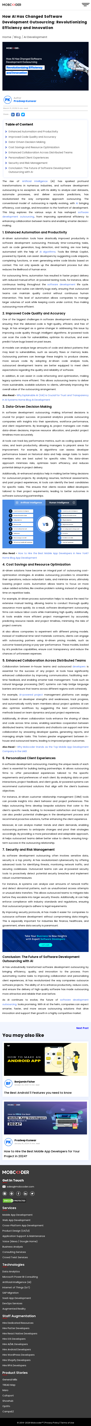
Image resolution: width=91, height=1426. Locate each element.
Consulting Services (14, 1252)
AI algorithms (48, 251)
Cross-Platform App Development (23, 1225)
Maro (5, 1390)
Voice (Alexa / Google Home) (20, 1241)
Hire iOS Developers (14, 1338)
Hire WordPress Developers (18, 1354)
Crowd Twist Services (15, 1257)
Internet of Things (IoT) (16, 1287)
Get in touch (13, 1180)
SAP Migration (10, 1292)
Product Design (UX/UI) (16, 1230)
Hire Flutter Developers (15, 1328)
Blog (17, 37)
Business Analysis (12, 1246)
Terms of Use (67, 1422)
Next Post (82, 1028)
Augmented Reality (14, 1308)
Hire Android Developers (16, 1349)
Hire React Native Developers (19, 1333)
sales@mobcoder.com (20, 1186)
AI (77, 203)
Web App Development (16, 1220)
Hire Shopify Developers (16, 1360)
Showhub (7, 1400)
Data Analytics (11, 1271)
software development (61, 284)
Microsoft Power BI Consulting (20, 1276)
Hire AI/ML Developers (15, 1344)
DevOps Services (12, 1303)
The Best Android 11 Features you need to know (38, 1093)
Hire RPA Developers (14, 1365)
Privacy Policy (52, 1422)
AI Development (35, 37)
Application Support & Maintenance (23, 1236)
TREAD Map (8, 1385)
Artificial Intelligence (35, 181)
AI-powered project (31, 694)
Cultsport (8, 1395)
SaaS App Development (16, 1298)
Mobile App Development (17, 1214)
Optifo (6, 1406)
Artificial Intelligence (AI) (16, 1282)
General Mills (9, 1379)
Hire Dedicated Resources (17, 1323)
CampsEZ (8, 1411)
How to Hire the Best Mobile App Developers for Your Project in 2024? (42, 1153)
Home (6, 37)
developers (79, 666)
